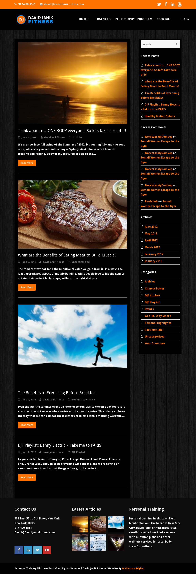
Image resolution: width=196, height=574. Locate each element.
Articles (77, 137)
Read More (26, 162)
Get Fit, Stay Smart (83, 399)
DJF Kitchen (152, 295)
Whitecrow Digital (133, 568)
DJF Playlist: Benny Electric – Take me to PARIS (59, 445)
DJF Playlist (78, 452)
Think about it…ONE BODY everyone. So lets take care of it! (72, 130)
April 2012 (151, 240)
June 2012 (151, 226)
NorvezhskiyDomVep (158, 136)
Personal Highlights (158, 323)
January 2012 (153, 261)
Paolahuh (151, 201)
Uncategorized (80, 261)
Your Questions (155, 343)
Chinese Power (154, 288)
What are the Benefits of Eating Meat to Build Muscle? (67, 255)
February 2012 (154, 254)
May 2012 (151, 233)
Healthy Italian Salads (160, 116)
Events (149, 309)
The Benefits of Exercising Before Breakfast (57, 392)
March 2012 (152, 247)
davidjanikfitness (55, 137)
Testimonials (153, 329)
